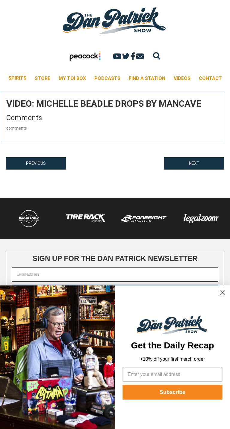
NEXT (194, 163)
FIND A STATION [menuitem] (147, 78)
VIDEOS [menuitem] (182, 78)
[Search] (157, 56)
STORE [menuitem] (42, 78)
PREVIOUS (36, 163)
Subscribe (172, 392)
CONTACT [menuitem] (210, 78)
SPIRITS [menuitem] (17, 78)
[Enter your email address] (173, 374)
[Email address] (115, 274)
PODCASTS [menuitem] (107, 78)
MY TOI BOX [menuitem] (72, 78)
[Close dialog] (222, 293)
